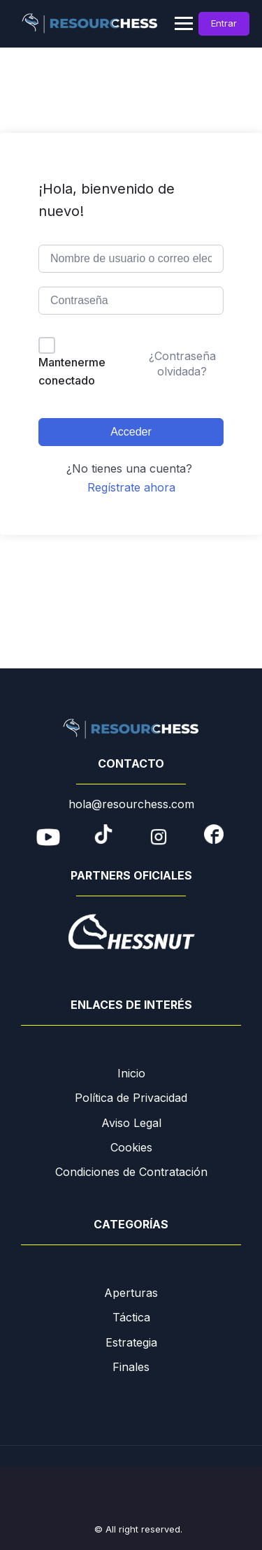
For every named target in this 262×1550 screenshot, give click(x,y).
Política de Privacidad (131, 1098)
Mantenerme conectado (71, 371)
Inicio (131, 1073)
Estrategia (131, 1342)
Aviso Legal (131, 1123)
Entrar (224, 23)
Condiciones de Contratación (131, 1172)
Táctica (131, 1317)
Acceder (131, 432)
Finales (131, 1367)
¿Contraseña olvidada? (182, 363)
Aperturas (131, 1293)
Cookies (131, 1147)
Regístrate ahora (131, 487)
